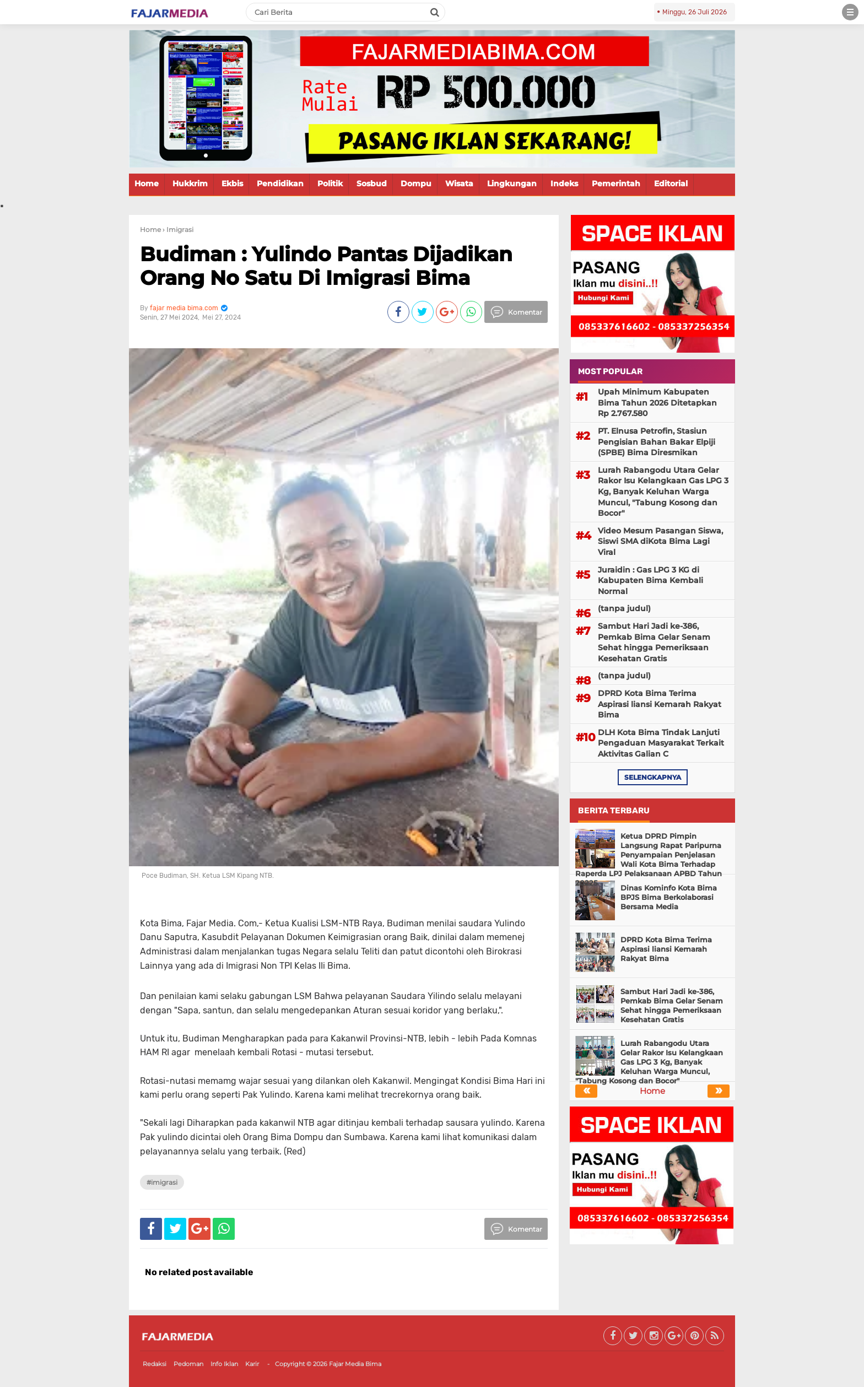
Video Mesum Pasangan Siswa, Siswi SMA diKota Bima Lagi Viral (660, 541)
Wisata (459, 183)
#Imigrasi (162, 1182)
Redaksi (154, 1364)
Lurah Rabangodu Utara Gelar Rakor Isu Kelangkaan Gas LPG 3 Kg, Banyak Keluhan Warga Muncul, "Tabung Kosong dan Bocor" (663, 491)
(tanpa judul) (624, 608)
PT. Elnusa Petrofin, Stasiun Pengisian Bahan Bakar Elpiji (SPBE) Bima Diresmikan (656, 441)
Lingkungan (512, 183)
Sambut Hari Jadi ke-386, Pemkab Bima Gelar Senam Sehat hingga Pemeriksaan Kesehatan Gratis (654, 642)
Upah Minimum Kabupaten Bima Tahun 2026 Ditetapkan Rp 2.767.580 (657, 402)
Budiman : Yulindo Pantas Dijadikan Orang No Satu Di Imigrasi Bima (326, 266)
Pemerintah (616, 183)
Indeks (564, 183)
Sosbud (372, 183)
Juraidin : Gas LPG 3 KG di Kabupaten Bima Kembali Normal (650, 580)
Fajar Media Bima (355, 1364)
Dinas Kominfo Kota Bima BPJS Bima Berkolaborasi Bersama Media (668, 897)
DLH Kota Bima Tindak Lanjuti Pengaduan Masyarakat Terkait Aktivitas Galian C (661, 743)
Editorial (671, 183)
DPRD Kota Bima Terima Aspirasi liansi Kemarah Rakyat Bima (659, 704)
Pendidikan (280, 183)
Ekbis (232, 183)
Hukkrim (190, 183)
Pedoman (188, 1364)
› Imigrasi (178, 229)
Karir (252, 1364)
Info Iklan (224, 1364)
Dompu (416, 183)
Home (146, 183)
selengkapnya (652, 777)
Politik (330, 183)
